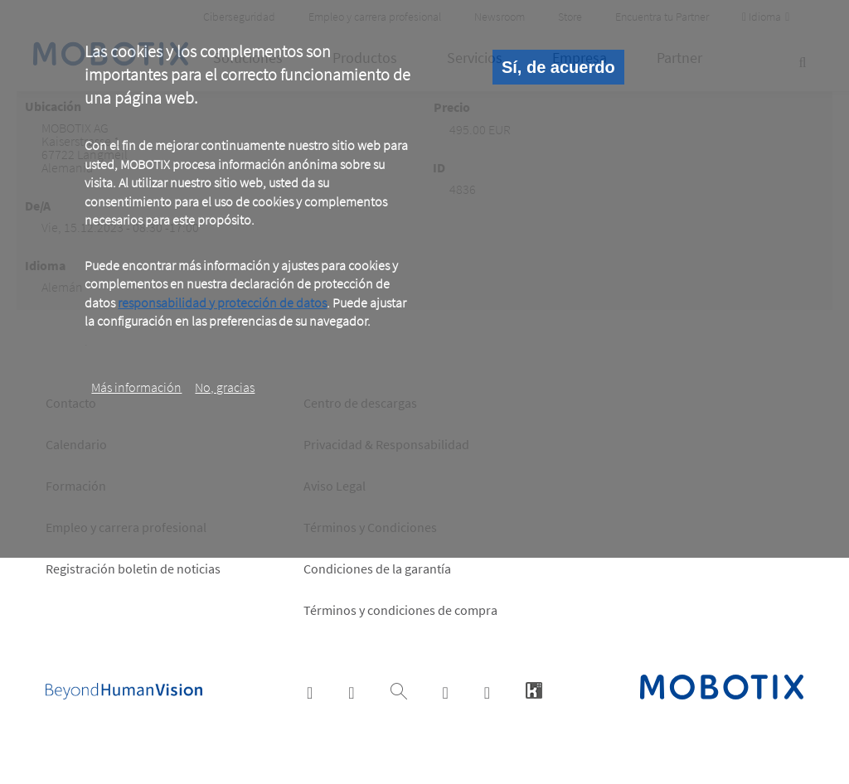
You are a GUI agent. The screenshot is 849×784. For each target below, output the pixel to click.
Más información (136, 387)
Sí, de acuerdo (558, 67)
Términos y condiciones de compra (400, 610)
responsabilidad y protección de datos (222, 302)
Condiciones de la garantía (377, 568)
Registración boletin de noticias (133, 568)
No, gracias (225, 387)
